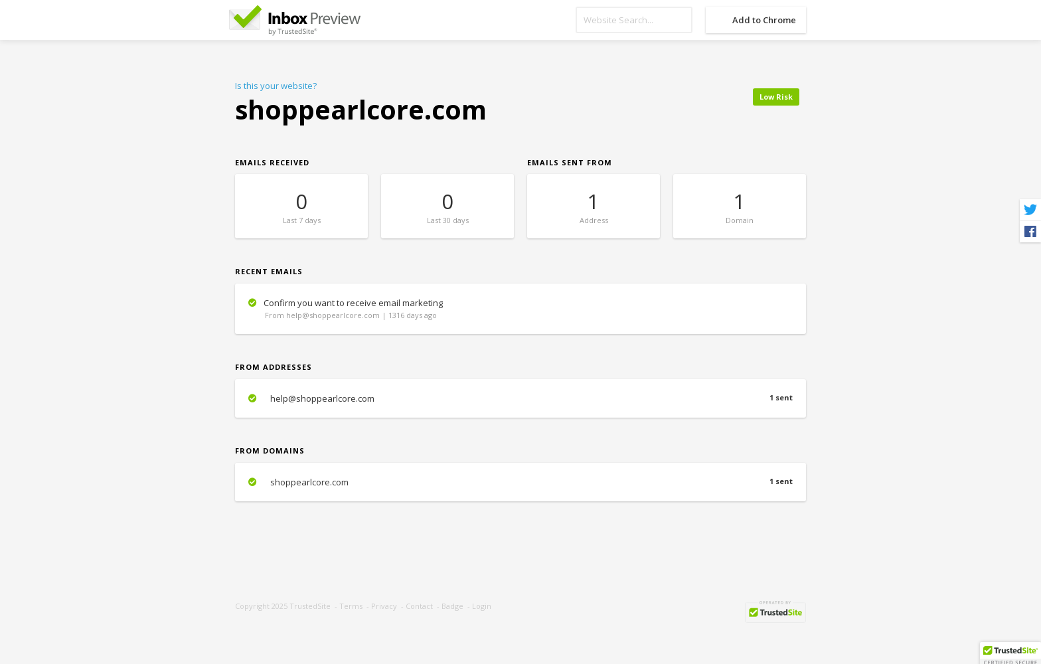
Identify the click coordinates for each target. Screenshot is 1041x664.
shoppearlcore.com (520, 482)
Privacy (384, 606)
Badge (452, 606)
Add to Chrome (764, 20)
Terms (350, 606)
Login (481, 606)
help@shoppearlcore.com (520, 398)
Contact (419, 606)
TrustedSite (310, 606)
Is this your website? (276, 86)
